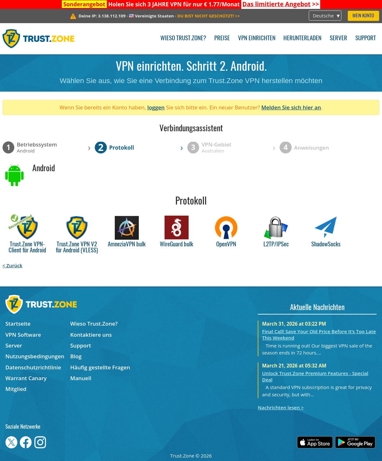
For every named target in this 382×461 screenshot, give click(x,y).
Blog (76, 356)
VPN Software (23, 334)
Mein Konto (363, 16)
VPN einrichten (256, 39)
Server (338, 39)
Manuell (80, 378)
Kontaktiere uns (91, 334)
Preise (222, 39)
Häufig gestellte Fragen (100, 367)
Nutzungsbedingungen (34, 356)
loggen (156, 107)
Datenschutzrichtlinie (33, 367)
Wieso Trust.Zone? (183, 39)
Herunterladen (302, 39)
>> (281, 4)
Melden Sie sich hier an (291, 107)
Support (365, 39)
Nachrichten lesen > (281, 407)
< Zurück (13, 265)
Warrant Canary (26, 378)
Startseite (17, 323)
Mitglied (15, 389)
